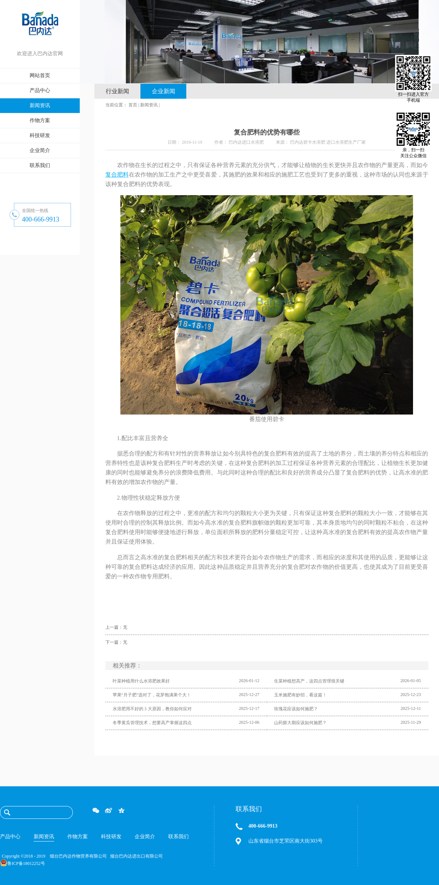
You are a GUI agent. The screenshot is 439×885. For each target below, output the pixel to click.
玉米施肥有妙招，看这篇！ (300, 694)
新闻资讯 (149, 104)
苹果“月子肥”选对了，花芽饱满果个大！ (152, 694)
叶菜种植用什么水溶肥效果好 (141, 681)
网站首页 (40, 75)
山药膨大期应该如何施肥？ (300, 722)
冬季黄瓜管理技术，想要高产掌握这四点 (152, 722)
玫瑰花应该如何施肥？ (296, 708)
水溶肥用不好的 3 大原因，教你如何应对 (152, 708)
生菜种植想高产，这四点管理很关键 (309, 681)
